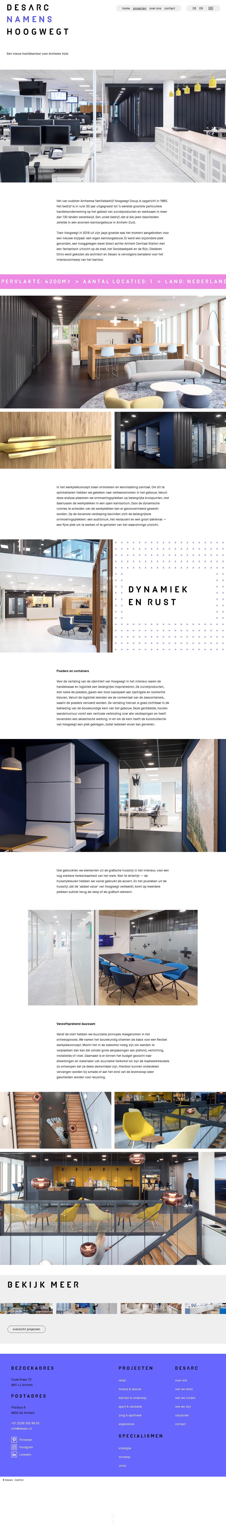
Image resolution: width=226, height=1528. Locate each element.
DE (194, 8)
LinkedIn (21, 1454)
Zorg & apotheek (130, 1415)
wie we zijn (183, 1406)
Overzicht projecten (26, 1329)
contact (180, 1424)
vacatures (182, 1415)
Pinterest (21, 1440)
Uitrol (122, 1465)
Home (126, 8)
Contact (169, 8)
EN (201, 8)
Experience (126, 1424)
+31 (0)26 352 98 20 (25, 1423)
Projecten (139, 8)
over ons (181, 1380)
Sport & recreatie (130, 1406)
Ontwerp (124, 1457)
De (29, 8)
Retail (122, 1380)
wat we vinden (185, 1398)
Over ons (155, 8)
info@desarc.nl (21, 1428)
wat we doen (184, 1389)
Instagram (22, 1447)
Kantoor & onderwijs (133, 1398)
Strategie (125, 1448)
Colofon (19, 1480)
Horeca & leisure (130, 1389)
